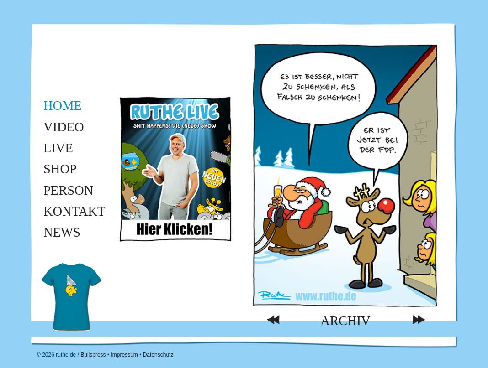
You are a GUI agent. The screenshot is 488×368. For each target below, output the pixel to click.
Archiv (345, 321)
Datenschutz (158, 355)
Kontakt (74, 211)
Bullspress (93, 355)
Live (58, 148)
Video (63, 127)
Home (62, 105)
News (61, 232)
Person (68, 190)
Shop (60, 169)
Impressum (124, 355)
